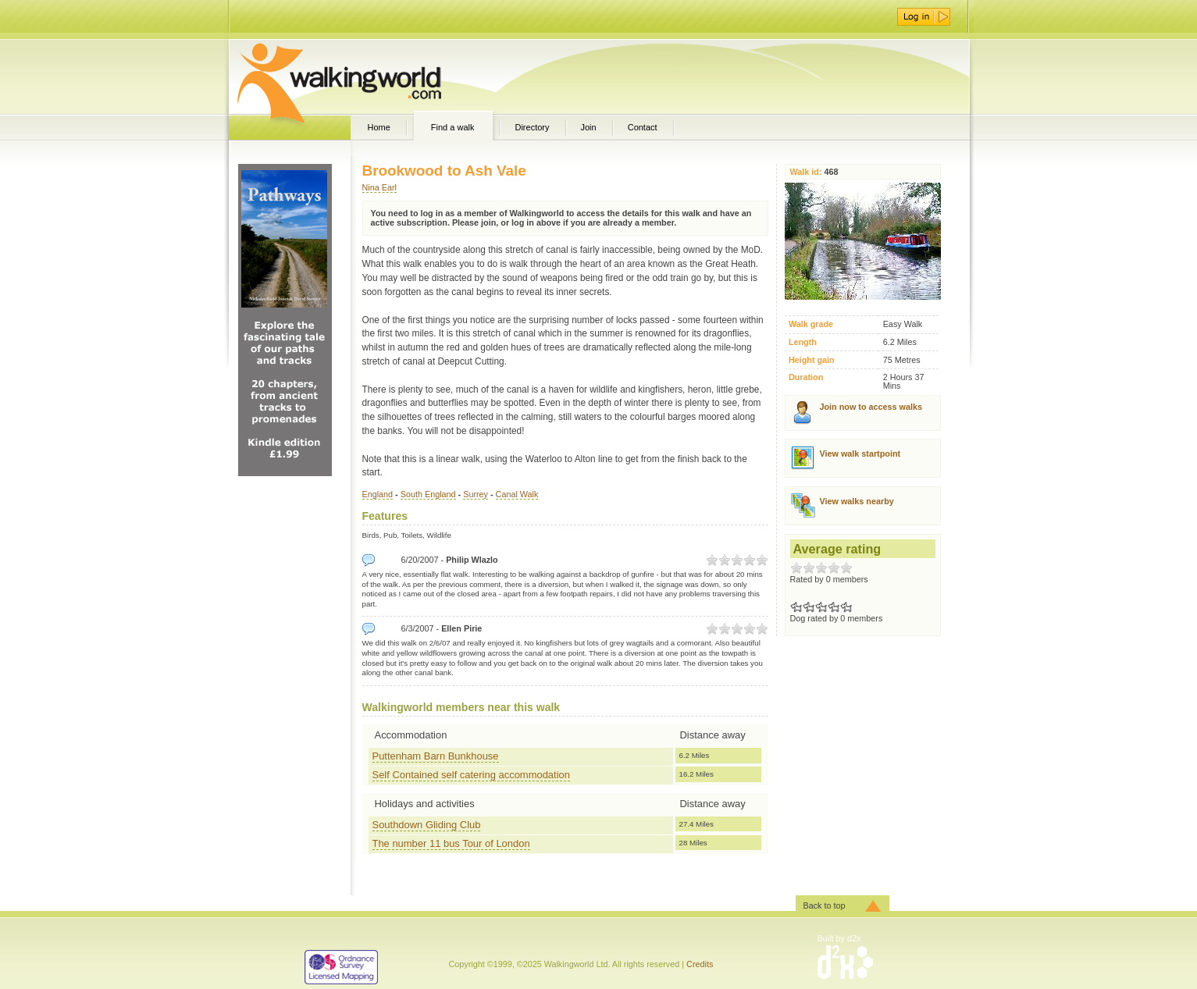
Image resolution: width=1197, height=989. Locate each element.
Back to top (824, 905)
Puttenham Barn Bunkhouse (435, 756)
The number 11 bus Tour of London (451, 843)
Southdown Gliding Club (426, 825)
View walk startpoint (860, 453)
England (378, 494)
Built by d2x (839, 938)
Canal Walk (517, 494)
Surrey (475, 494)
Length (803, 342)
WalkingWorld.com (367, 76)
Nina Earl (379, 187)
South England (428, 494)
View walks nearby (857, 501)
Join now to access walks (871, 406)
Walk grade (811, 324)
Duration (806, 377)
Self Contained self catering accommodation (471, 775)
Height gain (812, 360)
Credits (699, 964)
